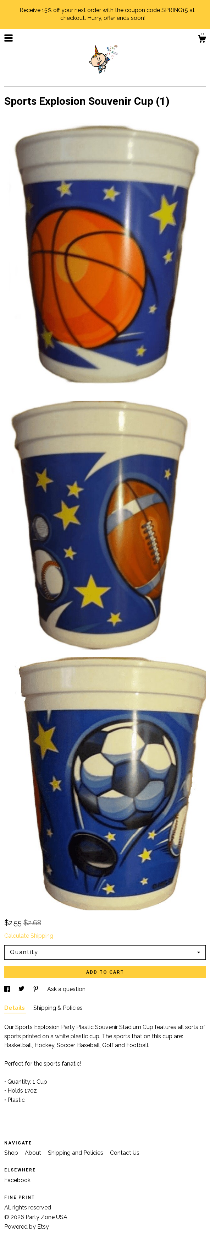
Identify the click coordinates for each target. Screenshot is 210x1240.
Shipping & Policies (58, 1008)
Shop (12, 1152)
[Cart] (202, 39)
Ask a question (66, 989)
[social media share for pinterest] (36, 989)
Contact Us (124, 1152)
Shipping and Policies (76, 1152)
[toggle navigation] (8, 38)
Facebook (17, 1180)
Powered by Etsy (26, 1226)
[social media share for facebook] (7, 989)
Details (15, 1008)
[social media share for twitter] (22, 989)
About (34, 1152)
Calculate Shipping (28, 935)
